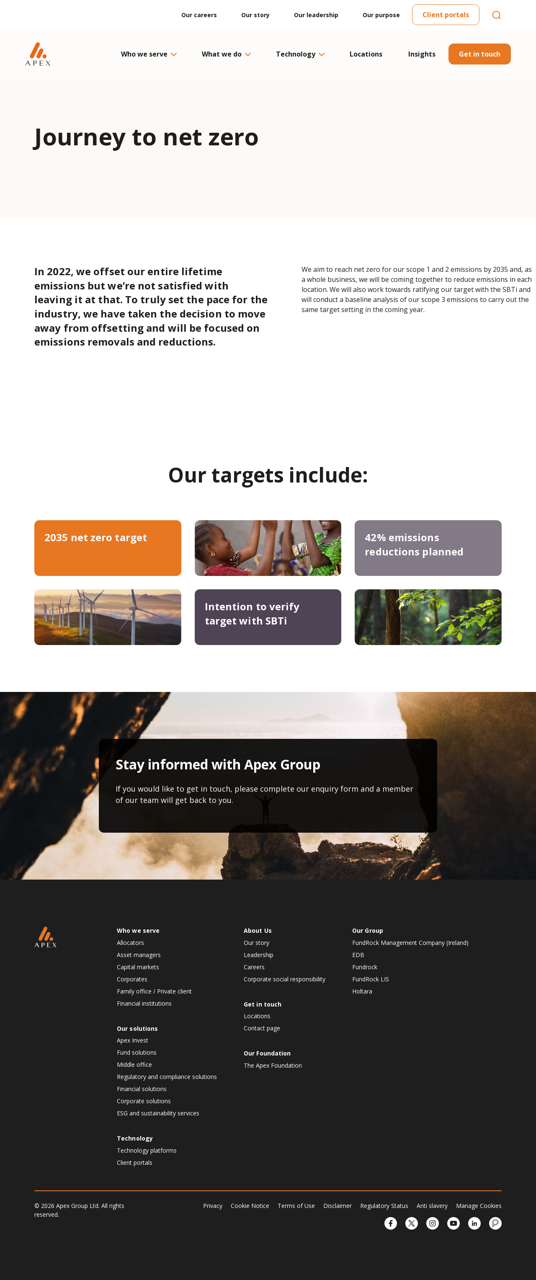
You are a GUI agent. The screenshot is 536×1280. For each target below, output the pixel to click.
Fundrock (364, 967)
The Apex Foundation (273, 1065)
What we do (226, 54)
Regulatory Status (384, 1206)
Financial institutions (144, 1003)
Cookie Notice (250, 1206)
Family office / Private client (154, 991)
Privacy (212, 1206)
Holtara (362, 991)
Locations (366, 54)
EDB (358, 955)
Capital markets (138, 967)
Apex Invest (132, 1040)
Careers (254, 967)
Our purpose (381, 15)
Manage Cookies (479, 1206)
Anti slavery (432, 1206)
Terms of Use (296, 1206)
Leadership (258, 955)
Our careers (199, 15)
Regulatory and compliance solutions (167, 1077)
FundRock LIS (370, 979)
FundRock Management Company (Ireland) (410, 943)
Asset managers (139, 955)
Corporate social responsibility (284, 979)
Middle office (134, 1064)
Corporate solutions (144, 1101)
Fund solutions (137, 1052)
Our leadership (316, 15)
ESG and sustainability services (158, 1113)
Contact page (262, 1028)
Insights (422, 54)
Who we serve (148, 54)
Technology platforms (147, 1150)
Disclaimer (337, 1206)
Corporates (132, 979)
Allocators (130, 943)
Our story (255, 15)
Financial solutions (142, 1089)
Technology (300, 54)
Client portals (446, 14)
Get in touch (479, 54)
